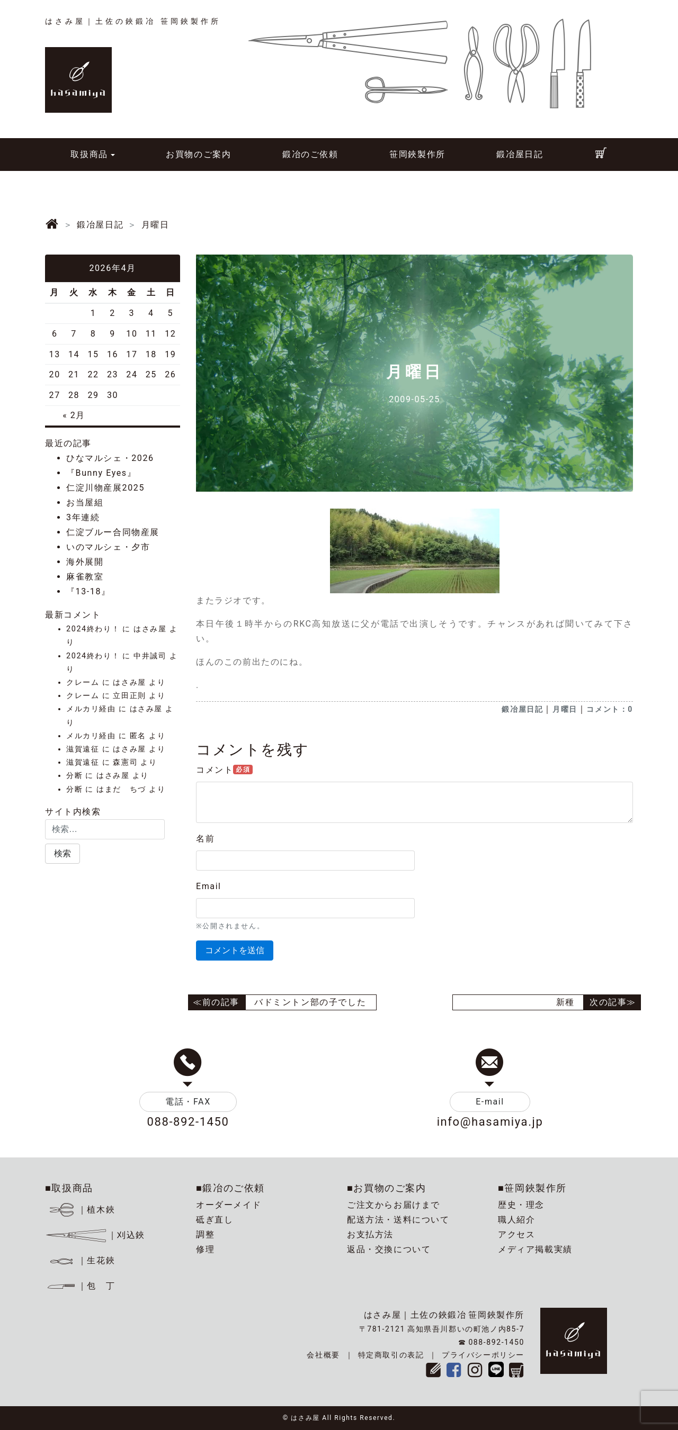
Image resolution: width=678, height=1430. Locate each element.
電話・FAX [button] (188, 1102)
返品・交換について (389, 1249)
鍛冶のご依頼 (310, 154)
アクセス (516, 1234)
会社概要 (323, 1355)
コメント (224, 770)
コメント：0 (609, 709)
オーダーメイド (228, 1205)
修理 (205, 1249)
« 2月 (74, 415)
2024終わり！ (93, 629)
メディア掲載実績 (535, 1249)
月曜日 (564, 709)
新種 (565, 1002)
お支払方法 (370, 1234)
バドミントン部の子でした (310, 1002)
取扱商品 (89, 154)
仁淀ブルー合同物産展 (112, 532)
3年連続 (83, 517)
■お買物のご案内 (386, 1187)
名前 (205, 839)
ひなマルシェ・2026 (110, 458)
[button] (62, 854)
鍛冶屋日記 (519, 154)
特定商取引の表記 (391, 1355)
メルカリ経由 (91, 708)
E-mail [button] (490, 1102)
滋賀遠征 (82, 749)
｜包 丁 (80, 1286)
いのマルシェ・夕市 (108, 547)
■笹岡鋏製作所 (532, 1187)
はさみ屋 (149, 629)
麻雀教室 (84, 577)
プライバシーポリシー (483, 1355)
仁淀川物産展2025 (105, 488)
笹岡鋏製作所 (417, 154)
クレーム (82, 682)
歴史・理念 (521, 1205)
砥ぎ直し (214, 1220)
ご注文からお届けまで (393, 1205)
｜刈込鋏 (95, 1235)
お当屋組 (84, 502)
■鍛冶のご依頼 (230, 1187)
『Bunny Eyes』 (101, 473)
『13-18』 (88, 591)
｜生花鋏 (82, 1260)
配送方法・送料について (398, 1220)
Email (208, 886)
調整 (205, 1234)
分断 (74, 775)
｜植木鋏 (82, 1210)
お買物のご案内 (198, 154)
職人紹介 (516, 1220)
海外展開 (84, 562)
